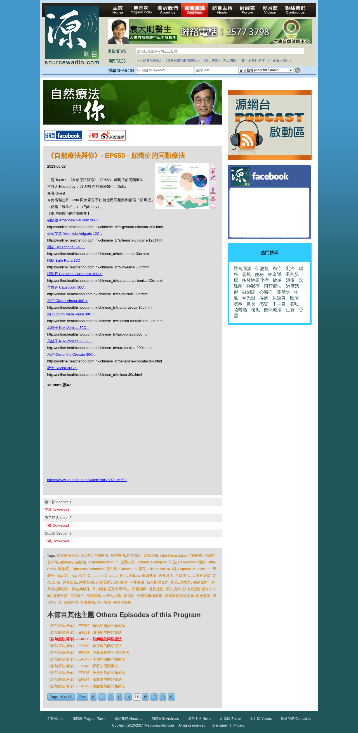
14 (128, 697)
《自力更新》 (212, 61)
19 (171, 697)
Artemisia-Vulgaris (152, 562)
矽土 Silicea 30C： (62, 368)
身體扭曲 (93, 596)
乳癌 (290, 268)
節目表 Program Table (88, 719)
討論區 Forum (230, 719)
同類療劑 (195, 555)
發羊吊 (52, 562)
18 (163, 697)
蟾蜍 (202, 562)
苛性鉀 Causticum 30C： (67, 287)
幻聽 (56, 582)
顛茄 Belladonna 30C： (66, 247)
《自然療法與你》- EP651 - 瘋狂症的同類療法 (84, 632)
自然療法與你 (68, 555)
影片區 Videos (261, 719)
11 (102, 697)
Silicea (134, 575)
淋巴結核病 (112, 596)
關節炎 (283, 292)
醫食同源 (242, 268)
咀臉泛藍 (156, 589)
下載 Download (56, 510)
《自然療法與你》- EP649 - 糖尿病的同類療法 (84, 646)
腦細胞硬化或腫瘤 (179, 596)
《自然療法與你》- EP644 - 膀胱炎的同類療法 (84, 679)
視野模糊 (87, 602)
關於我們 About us (128, 719)
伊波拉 (262, 268)
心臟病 (266, 292)
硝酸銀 (80, 562)
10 (93, 697)
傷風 (255, 309)
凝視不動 (60, 596)
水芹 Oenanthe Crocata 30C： (71, 354)
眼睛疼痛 (71, 602)
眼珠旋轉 (173, 589)
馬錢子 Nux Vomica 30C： (68, 327)
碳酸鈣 (63, 569)
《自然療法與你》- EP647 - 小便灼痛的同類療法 (86, 659)
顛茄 (172, 562)
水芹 (82, 575)
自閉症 (248, 292)
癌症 (261, 61)
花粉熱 (240, 309)
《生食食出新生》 (279, 61)
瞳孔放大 (166, 575)
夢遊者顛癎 (122, 602)
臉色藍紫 (203, 596)
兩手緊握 (86, 582)
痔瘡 (263, 298)
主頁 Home (55, 719)
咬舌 (174, 582)
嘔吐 (294, 303)
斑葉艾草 (128, 562)
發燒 (246, 274)
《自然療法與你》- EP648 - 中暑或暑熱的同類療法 (88, 652)
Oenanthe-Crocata (102, 575)
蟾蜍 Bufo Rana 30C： (65, 260)
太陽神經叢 (201, 575)
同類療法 (101, 555)
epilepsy (66, 562)
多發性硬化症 (255, 280)
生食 (290, 309)
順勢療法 (117, 555)
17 (154, 697)
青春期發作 (81, 589)
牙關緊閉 (103, 582)
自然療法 (273, 309)
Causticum (127, 569)
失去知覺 (69, 582)
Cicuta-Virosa (159, 569)
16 (145, 697)
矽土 (123, 575)
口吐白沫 (120, 582)
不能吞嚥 (136, 582)
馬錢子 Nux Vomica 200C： (69, 341)
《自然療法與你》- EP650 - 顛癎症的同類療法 (84, 639)
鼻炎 (250, 303)
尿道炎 (279, 298)
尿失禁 (185, 582)
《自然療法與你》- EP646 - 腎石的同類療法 (82, 666)
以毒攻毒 (151, 555)
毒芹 (142, 569)
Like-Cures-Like (173, 555)
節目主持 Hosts (199, 719)
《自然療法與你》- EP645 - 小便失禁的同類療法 (86, 673)
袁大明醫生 (231, 61)
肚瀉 (294, 298)
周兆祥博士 (249, 61)
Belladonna (187, 562)
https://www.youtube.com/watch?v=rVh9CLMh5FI (87, 480)
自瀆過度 (182, 575)
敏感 (277, 280)
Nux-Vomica (66, 575)
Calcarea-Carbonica (87, 569)
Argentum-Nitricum (103, 562)
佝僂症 (129, 596)
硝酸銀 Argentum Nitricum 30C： (74, 220)
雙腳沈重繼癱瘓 (149, 596)
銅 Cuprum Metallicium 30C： (71, 314)
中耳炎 (279, 303)
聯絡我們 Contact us (296, 719)
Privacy (239, 725)
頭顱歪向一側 (204, 582)
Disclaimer (220, 725)
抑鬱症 (253, 286)
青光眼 (248, 298)
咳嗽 (238, 303)
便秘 (259, 274)
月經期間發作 (58, 589)
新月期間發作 (158, 582)
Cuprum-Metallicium (194, 569)
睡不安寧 (104, 602)
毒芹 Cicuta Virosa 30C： (67, 301)
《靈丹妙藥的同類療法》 (182, 61)
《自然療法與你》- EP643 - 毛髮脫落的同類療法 (86, 686)
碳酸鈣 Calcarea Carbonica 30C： (75, 274)
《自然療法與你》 (149, 61)
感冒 (263, 303)
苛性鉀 (111, 569)
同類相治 (134, 555)
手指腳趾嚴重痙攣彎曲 (110, 589)
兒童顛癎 (139, 589)
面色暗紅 (77, 596)
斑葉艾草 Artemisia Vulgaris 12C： (75, 233)
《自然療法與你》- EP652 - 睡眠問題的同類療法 (86, 626)
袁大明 (86, 555)
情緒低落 (149, 575)
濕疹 (290, 280)
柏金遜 (274, 274)
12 (111, 697)
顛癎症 (209, 555)
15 (137, 697)
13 (119, 697)
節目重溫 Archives (165, 719)
